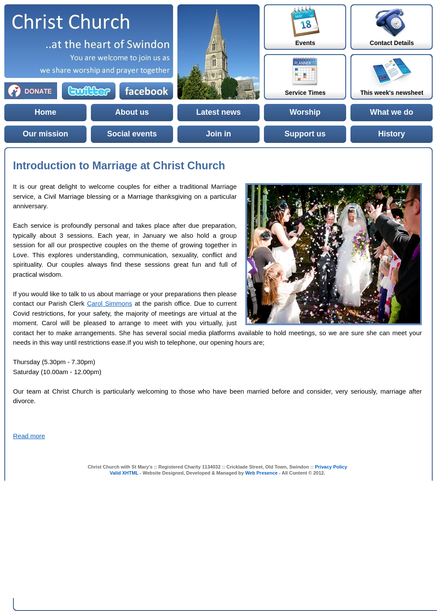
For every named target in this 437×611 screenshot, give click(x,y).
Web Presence (261, 472)
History (391, 133)
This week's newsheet (392, 92)
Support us (305, 133)
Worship (305, 112)
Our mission (45, 133)
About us (132, 112)
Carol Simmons (109, 303)
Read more (29, 436)
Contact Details (392, 42)
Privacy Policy (331, 466)
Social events (132, 133)
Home (45, 112)
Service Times (305, 92)
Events (305, 42)
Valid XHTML (124, 472)
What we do (391, 112)
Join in (218, 133)
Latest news (218, 112)
